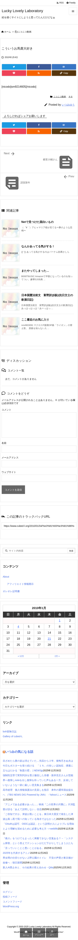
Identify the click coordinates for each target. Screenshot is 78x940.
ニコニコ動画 (24, 31)
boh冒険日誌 (9, 731)
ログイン (7, 891)
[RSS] (39, 73)
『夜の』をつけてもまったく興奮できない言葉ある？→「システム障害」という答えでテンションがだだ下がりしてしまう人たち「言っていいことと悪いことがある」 (38, 843)
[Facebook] (39, 67)
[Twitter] (14, 67)
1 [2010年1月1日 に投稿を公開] (59, 620)
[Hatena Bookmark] (64, 67)
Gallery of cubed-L (13, 736)
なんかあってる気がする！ (38, 246)
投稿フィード (10, 896)
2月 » (57, 656)
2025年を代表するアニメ (16, 853)
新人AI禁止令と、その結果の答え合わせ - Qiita (28, 867)
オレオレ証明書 (11, 591)
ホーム (7, 31)
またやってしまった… (35, 270)
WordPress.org (11, 906)
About (6, 576)
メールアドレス (10, 457)
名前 (4, 443)
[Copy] (64, 73)
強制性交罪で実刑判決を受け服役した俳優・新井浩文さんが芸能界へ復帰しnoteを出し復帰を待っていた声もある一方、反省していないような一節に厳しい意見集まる (38, 780)
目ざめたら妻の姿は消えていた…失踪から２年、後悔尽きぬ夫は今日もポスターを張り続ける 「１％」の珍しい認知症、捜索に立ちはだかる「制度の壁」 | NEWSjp (38, 765)
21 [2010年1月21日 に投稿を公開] (49, 638)
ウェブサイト (9, 472)
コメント (6, 409)
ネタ (70, 96)
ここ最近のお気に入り (35, 319)
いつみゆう (68, 104)
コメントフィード (12, 901)
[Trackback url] (39, 525)
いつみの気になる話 (19, 751)
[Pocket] (14, 73)
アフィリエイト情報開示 (20, 584)
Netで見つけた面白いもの (37, 221)
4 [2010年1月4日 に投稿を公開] (18, 626)
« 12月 (21, 656)
